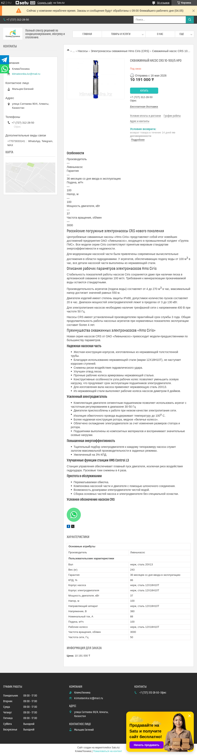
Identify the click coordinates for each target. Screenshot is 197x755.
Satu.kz (116, 747)
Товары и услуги (120, 34)
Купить (144, 90)
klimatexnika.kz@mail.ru (26, 73)
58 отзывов (163, 2)
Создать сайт (44, 2)
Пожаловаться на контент (107, 751)
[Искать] (190, 19)
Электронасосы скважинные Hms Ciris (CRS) (120, 51)
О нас (160, 34)
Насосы (83, 51)
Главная (87, 34)
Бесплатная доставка (144, 106)
